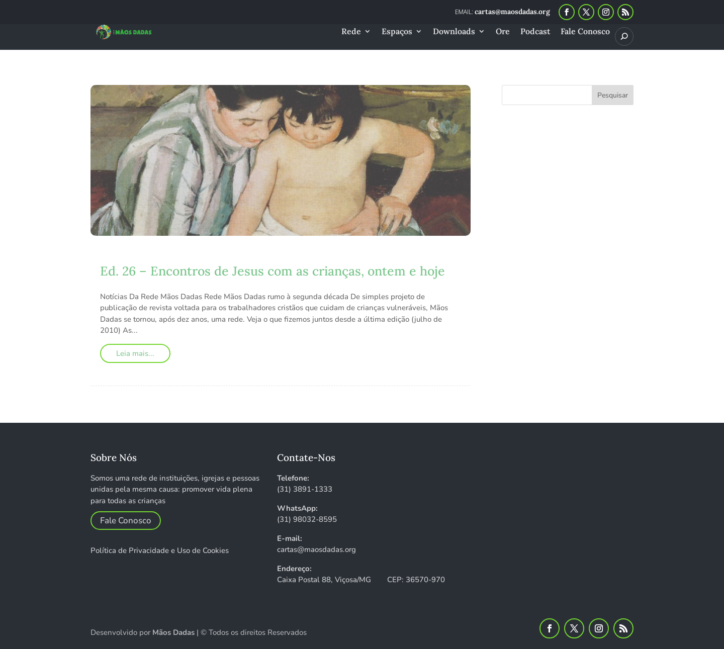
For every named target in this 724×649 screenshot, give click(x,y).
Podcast (535, 32)
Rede (351, 32)
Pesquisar (612, 95)
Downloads (454, 32)
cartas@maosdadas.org (316, 549)
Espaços (397, 32)
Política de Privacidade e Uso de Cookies (159, 550)
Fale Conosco (585, 32)
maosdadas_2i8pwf (154, 256)
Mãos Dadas (173, 632)
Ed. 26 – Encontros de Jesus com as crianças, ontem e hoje (272, 271)
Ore (503, 32)
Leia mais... (135, 353)
